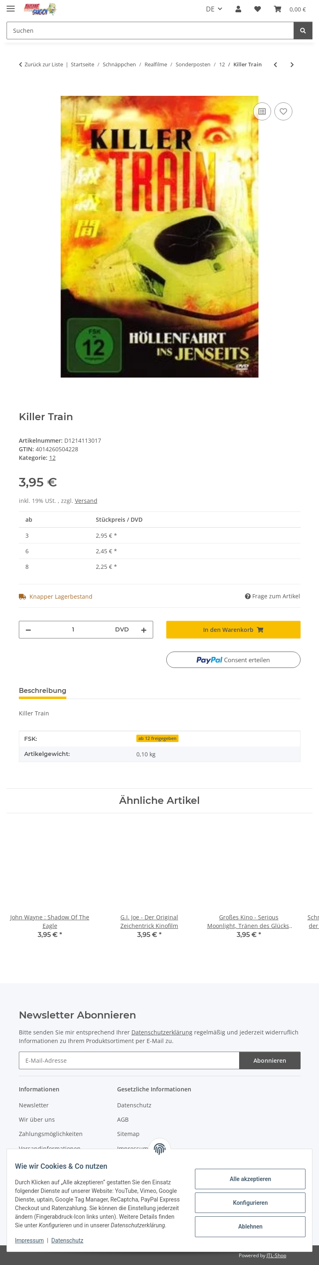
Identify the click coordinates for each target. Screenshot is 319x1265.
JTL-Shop (276, 1255)
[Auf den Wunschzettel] (283, 111)
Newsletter (34, 1105)
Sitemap (128, 1134)
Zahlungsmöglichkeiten (51, 1134)
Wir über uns (37, 1119)
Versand (86, 501)
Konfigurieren (245, 1198)
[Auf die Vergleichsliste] (262, 111)
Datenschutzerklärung (161, 1032)
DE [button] (210, 9)
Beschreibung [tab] (42, 691)
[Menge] (73, 629)
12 (52, 458)
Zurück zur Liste (44, 64)
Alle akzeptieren (245, 1174)
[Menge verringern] (28, 629)
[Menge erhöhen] (144, 629)
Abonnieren (269, 1060)
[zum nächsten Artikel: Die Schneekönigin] (292, 64)
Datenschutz (72, 1240)
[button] (238, 9)
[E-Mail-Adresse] (129, 1060)
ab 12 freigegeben (157, 738)
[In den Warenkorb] (25, 91)
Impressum (34, 1240)
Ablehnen (245, 1222)
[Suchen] (303, 30)
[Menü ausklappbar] (11, 5)
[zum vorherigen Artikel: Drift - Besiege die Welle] (275, 64)
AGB (123, 1119)
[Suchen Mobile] (150, 30)
